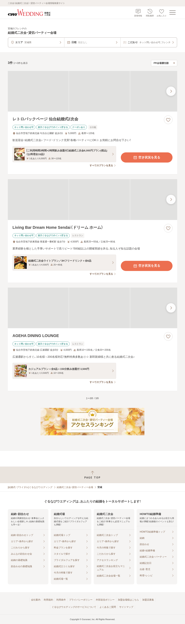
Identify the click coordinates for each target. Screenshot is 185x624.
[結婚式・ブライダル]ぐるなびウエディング (30, 487)
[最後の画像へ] (171, 91)
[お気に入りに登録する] (168, 119)
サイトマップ (126, 607)
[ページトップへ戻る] (92, 475)
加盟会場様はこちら (128, 599)
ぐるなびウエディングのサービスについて (74, 607)
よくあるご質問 (108, 607)
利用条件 (61, 599)
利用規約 (48, 599)
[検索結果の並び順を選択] (164, 63)
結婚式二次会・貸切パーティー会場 (75, 487)
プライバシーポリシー (80, 599)
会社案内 (35, 599)
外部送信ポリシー (105, 599)
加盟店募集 (148, 599)
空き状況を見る (146, 157)
